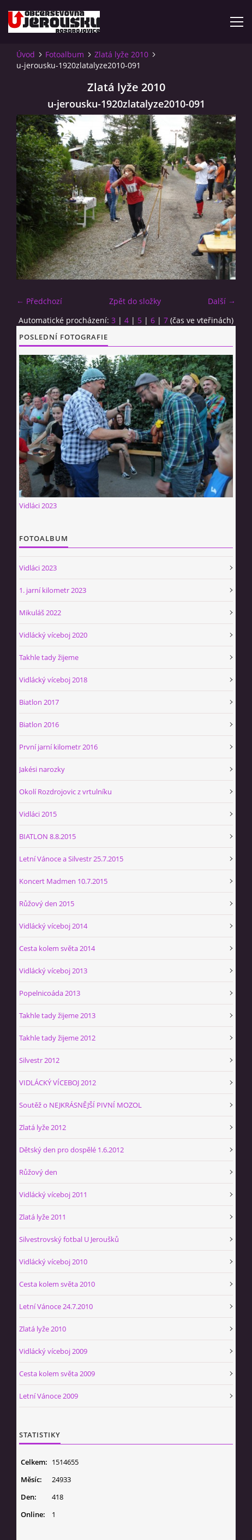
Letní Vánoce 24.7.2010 (56, 1306)
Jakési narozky (42, 769)
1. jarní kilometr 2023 (52, 590)
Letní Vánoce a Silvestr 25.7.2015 (71, 859)
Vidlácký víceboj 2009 (53, 1351)
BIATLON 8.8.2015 (47, 836)
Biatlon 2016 (39, 724)
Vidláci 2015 (38, 814)
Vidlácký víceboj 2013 (53, 971)
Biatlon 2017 (39, 702)
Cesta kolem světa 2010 (57, 1284)
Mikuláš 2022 (40, 612)
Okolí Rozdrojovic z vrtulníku (65, 791)
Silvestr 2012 (39, 1060)
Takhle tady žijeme (49, 657)
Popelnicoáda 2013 (49, 993)
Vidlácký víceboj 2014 (53, 926)
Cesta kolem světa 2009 (57, 1373)
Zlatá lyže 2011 (42, 1217)
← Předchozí (39, 301)
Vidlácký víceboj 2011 (53, 1194)
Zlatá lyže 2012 (42, 1127)
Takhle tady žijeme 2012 (57, 1038)
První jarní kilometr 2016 (58, 747)
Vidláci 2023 (38, 505)
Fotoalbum (64, 54)
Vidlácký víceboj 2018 (53, 680)
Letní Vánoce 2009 (48, 1396)
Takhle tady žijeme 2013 (57, 1015)
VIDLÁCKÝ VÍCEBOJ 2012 (57, 1082)
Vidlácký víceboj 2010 (53, 1262)
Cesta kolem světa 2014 (57, 948)
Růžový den (38, 1172)
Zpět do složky (135, 301)
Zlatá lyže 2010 (121, 54)
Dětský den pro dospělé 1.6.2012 (71, 1150)
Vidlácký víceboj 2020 (53, 635)
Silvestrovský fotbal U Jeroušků (69, 1239)
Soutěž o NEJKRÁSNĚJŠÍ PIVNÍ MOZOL (80, 1105)
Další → (222, 301)
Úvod (25, 54)
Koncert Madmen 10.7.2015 (63, 881)
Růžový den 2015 (46, 903)
